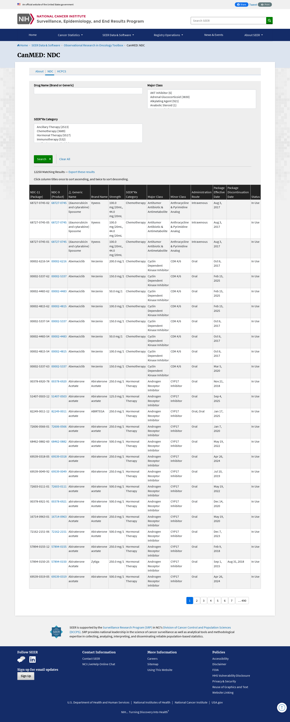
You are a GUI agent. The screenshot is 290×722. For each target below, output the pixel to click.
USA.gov (217, 702)
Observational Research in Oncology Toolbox (93, 45)
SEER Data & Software (46, 45)
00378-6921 (59, 501)
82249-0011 (59, 411)
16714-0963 (59, 516)
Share (242, 5)
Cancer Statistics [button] (69, 35)
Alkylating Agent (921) (202, 101)
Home (33, 35)
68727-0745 (59, 203)
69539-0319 (59, 576)
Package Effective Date (219, 192)
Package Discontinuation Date (238, 192)
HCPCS (61, 71)
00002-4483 (59, 291)
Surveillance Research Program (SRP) (127, 627)
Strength (115, 197)
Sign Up (26, 676)
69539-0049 (59, 471)
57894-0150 (59, 561)
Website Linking (222, 692)
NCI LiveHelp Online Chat (98, 664)
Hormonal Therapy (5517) (88, 135)
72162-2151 (59, 531)
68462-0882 (59, 441)
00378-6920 (59, 381)
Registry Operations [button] (167, 35)
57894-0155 (59, 546)
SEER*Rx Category (46, 119)
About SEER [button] (252, 35)
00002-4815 (59, 306)
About (39, 71)
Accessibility (220, 658)
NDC (50, 71)
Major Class (155, 85)
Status (255, 197)
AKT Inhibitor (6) (202, 93)
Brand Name (99, 197)
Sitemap (152, 664)
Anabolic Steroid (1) (202, 105)
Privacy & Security (224, 681)
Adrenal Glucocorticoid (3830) (202, 97)
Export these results (82, 172)
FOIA (215, 670)
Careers (152, 658)
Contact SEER (91, 658)
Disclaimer (219, 664)
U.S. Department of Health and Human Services (98, 702)
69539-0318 (59, 456)
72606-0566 (59, 426)
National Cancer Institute (191, 702)
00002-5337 (59, 276)
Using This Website (159, 670)
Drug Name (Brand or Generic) (54, 85)
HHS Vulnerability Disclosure (231, 675)
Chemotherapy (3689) (88, 131)
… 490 (242, 600)
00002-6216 (59, 261)
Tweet (253, 5)
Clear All (64, 159)
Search (41, 159)
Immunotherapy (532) (88, 139)
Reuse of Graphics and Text (230, 687)
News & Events (213, 35)
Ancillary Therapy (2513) (88, 127)
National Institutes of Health (152, 702)
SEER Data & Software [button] (117, 35)
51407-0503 (59, 396)
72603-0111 (59, 486)
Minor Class (178, 197)
